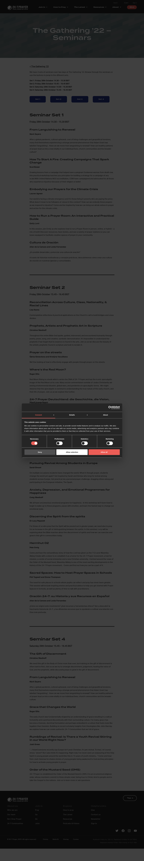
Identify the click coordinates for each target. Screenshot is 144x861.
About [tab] (105, 415)
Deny (40, 452)
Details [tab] (72, 415)
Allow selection (72, 452)
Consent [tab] (38, 415)
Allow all (104, 452)
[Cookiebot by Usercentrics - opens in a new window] (110, 407)
